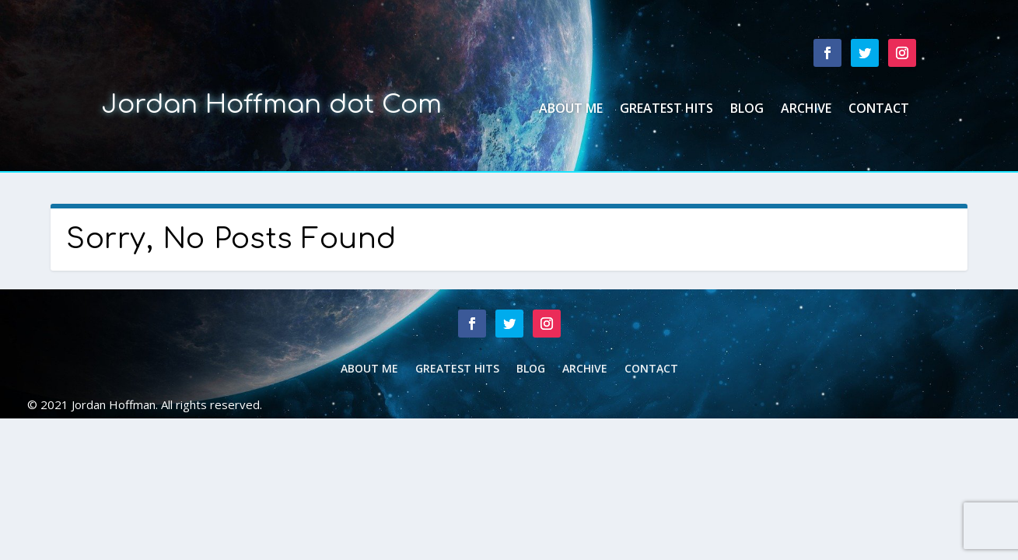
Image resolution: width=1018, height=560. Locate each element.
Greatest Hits (666, 110)
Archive (806, 110)
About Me (571, 110)
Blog (747, 110)
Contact (878, 110)
